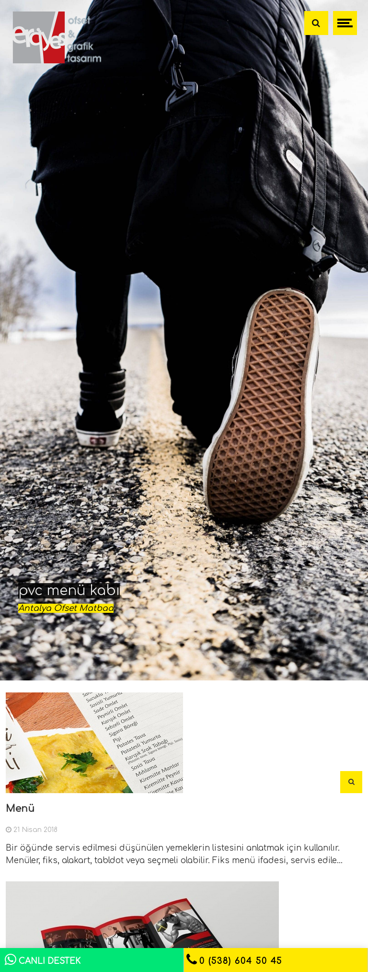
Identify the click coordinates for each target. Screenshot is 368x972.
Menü (20, 808)
